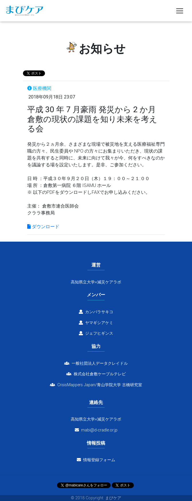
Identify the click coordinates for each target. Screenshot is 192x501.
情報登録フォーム (96, 459)
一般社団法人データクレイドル (96, 363)
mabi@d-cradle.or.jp (99, 430)
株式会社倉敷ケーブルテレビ (96, 373)
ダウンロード (43, 226)
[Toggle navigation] (179, 12)
